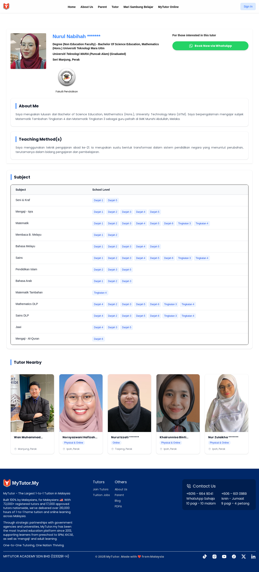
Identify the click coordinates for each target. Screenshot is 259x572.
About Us (87, 7)
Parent (102, 7)
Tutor (115, 7)
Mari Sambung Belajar (138, 7)
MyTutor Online (168, 7)
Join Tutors (100, 489)
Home (72, 7)
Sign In (248, 6)
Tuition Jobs (101, 495)
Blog (118, 501)
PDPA (118, 506)
